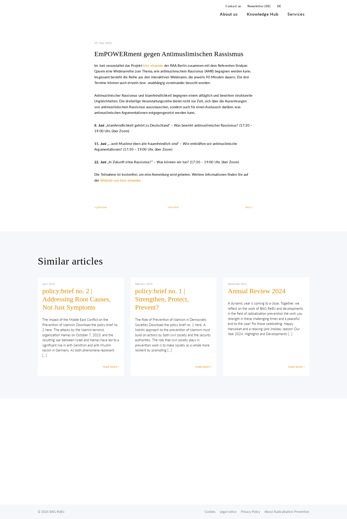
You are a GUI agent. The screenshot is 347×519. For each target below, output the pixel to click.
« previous (100, 207)
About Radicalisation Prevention (286, 512)
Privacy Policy (250, 512)
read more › (111, 367)
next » (249, 207)
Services (296, 14)
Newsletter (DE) (259, 6)
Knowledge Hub (262, 14)
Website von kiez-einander (120, 180)
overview (173, 207)
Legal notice (228, 512)
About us (229, 14)
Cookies (209, 512)
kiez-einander (153, 65)
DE (279, 6)
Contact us (233, 6)
